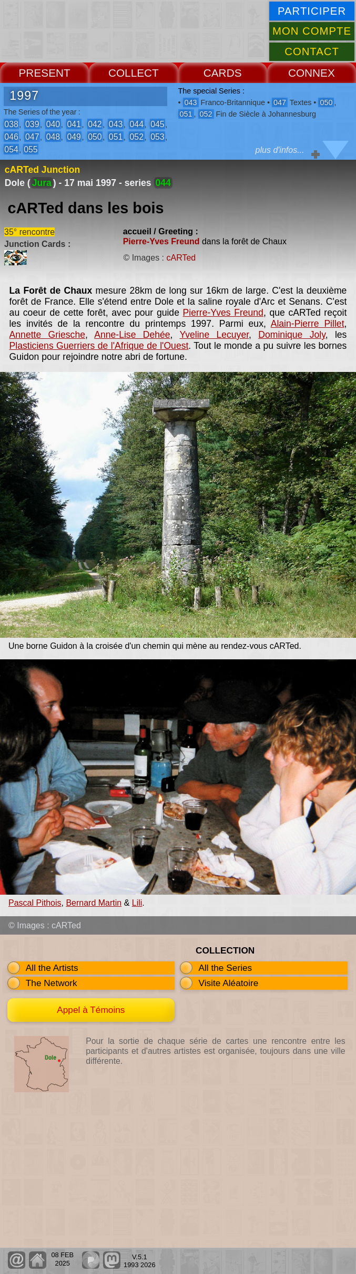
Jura (42, 183)
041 (73, 124)
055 (30, 149)
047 (32, 136)
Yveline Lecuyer (214, 334)
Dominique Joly (291, 334)
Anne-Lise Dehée (132, 334)
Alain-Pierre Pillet (307, 323)
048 (53, 136)
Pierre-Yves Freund (161, 241)
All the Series (225, 967)
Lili (137, 902)
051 (116, 136)
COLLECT (133, 73)
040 (53, 124)
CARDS (223, 73)
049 (73, 136)
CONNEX (311, 73)
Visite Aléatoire (228, 983)
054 (11, 149)
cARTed (181, 257)
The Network (51, 983)
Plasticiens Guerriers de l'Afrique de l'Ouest (99, 345)
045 (157, 124)
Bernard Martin (93, 902)
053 (157, 136)
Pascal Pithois (35, 902)
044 (137, 124)
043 (116, 124)
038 (11, 124)
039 (32, 124)
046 (11, 136)
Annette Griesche (47, 334)
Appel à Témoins (91, 1009)
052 (137, 136)
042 (94, 124)
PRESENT (44, 73)
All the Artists (52, 967)
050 (94, 136)
